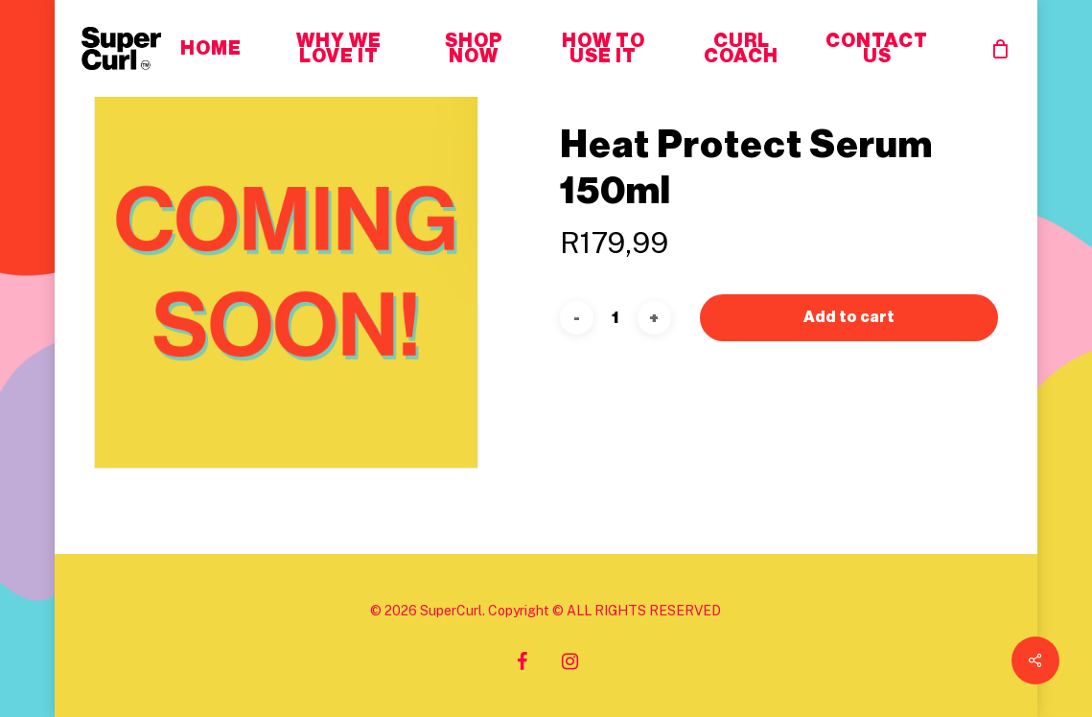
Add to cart (849, 279)
